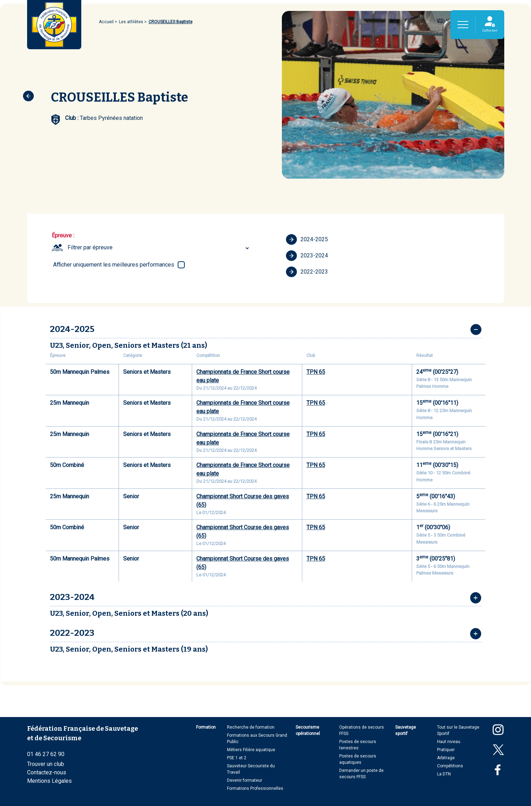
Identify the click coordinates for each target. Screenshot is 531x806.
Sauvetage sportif (405, 730)
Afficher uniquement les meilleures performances (113, 264)
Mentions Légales (49, 781)
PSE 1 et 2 (236, 757)
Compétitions (450, 765)
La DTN (444, 774)
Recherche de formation (250, 727)
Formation (206, 727)
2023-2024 (307, 255)
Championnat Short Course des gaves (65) (242, 500)
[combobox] (159, 248)
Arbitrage (446, 757)
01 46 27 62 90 (45, 754)
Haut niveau (448, 741)
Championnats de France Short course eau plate (243, 376)
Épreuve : (63, 235)
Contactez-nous (46, 772)
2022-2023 (307, 271)
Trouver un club (45, 764)
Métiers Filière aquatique (251, 749)
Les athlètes (131, 21)
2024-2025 (307, 239)
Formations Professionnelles (255, 788)
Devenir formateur (244, 780)
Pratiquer (446, 749)
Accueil (106, 21)
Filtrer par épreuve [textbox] (90, 247)
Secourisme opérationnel (308, 730)
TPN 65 (315, 372)
